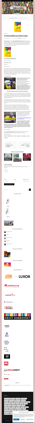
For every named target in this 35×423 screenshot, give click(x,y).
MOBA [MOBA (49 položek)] (22, 407)
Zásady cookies (23, 421)
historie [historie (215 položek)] (13, 403)
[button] (33, 412)
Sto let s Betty (8, 240)
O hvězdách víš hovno (9, 237)
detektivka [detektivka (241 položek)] (18, 400)
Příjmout (16, 419)
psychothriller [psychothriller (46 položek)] (7, 412)
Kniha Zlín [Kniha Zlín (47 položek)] (19, 405)
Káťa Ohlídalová (7, 38)
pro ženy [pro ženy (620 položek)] (14, 410)
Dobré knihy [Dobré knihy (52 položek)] (23, 400)
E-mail (14, 179)
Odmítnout (23, 419)
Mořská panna (16, 160)
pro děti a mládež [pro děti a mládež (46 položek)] (7, 410)
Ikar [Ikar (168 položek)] (6, 405)
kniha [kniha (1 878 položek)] (13, 405)
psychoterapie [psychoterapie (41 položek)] (25, 410)
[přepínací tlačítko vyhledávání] (30, 0)
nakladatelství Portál (8, 132)
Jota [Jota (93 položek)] (10, 405)
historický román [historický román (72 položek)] (7, 403)
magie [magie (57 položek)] (13, 407)
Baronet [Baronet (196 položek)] (18, 398)
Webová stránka (25, 179)
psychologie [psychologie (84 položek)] (19, 410)
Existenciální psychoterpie (11, 58)
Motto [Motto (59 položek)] (26, 407)
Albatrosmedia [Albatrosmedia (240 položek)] (7, 398)
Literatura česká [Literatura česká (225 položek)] (7, 407)
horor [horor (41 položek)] (17, 403)
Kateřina (8, 216)
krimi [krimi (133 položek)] (23, 405)
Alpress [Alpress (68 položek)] (13, 398)
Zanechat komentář (23, 38)
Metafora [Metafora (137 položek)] (18, 407)
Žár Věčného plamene (9, 231)
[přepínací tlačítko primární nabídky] (17, 15)
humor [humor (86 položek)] (25, 403)
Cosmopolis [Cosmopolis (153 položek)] (12, 400)
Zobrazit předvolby (30, 419)
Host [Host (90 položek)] (21, 403)
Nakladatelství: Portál (7, 62)
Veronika (8, 206)
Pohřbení (7, 234)
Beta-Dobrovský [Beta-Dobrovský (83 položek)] (23, 398)
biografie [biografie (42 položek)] (6, 400)
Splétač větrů (25, 159)
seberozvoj (6, 137)
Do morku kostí (7, 159)
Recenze (5, 33)
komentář (5, 170)
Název (5, 179)
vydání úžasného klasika (11, 131)
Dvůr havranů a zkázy (9, 243)
